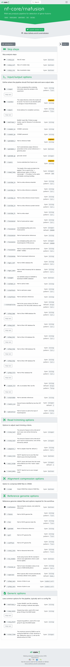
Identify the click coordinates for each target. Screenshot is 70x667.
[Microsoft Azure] (37, 659)
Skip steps (11, 49)
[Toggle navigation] (66, 2)
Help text (8, 94)
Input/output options (17, 76)
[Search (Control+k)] (36, 2)
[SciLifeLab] (40, 659)
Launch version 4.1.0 (35, 30)
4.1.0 (65, 44)
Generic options (14, 593)
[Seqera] (30, 659)
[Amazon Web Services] (34, 659)
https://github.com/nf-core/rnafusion (35, 33)
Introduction (7, 44)
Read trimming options (18, 419)
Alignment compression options (23, 478)
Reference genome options (21, 495)
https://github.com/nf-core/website (35, 663)
